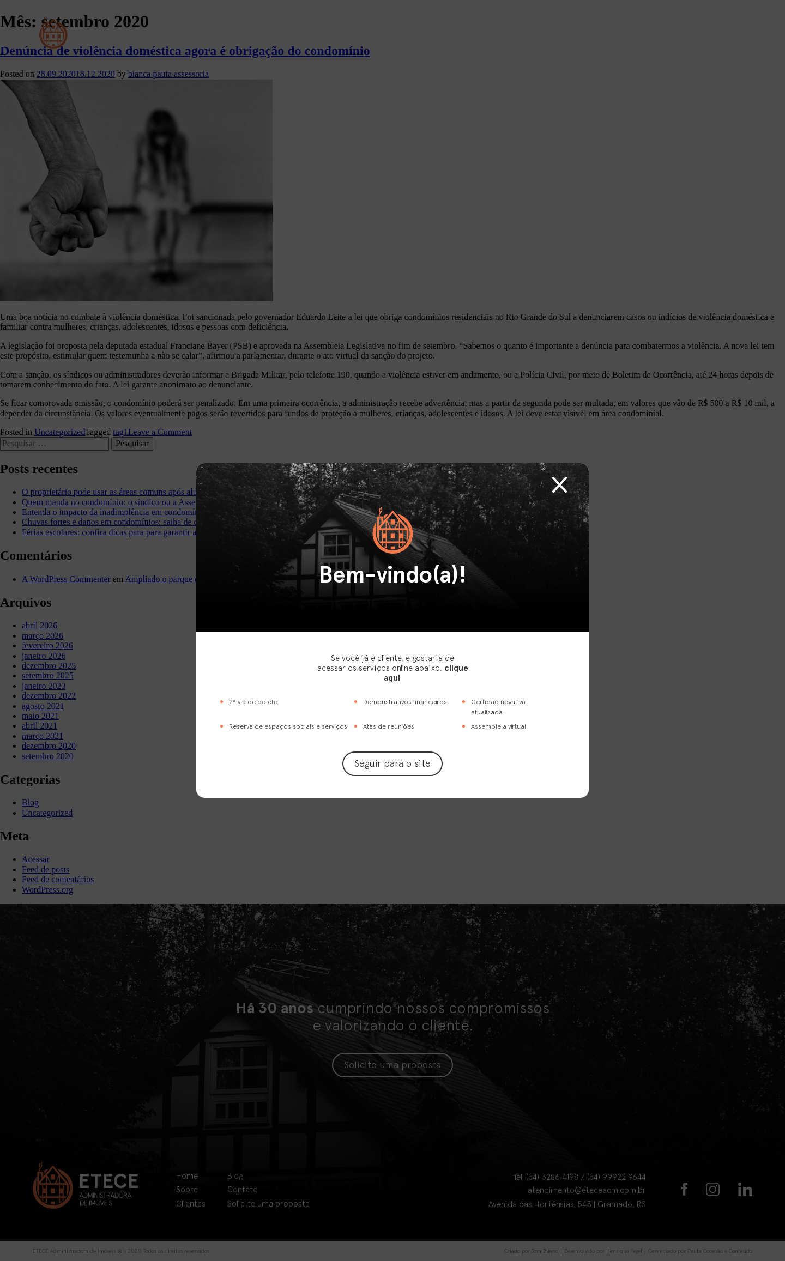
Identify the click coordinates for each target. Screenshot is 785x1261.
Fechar (559, 485)
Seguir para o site (392, 763)
